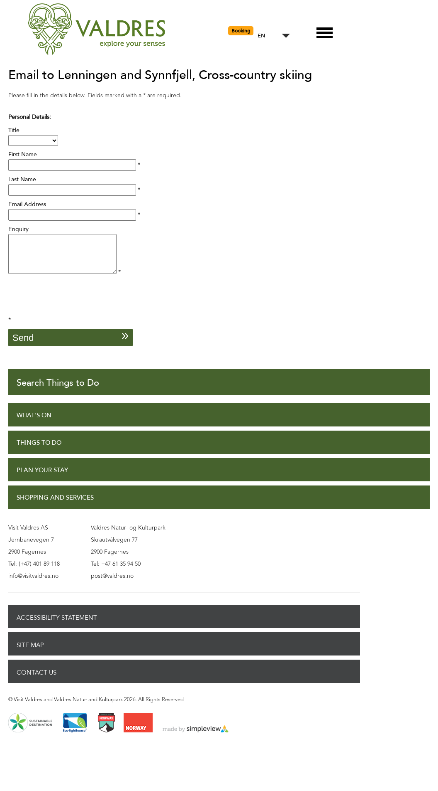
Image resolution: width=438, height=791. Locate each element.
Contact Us (36, 680)
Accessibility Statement (57, 625)
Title (13, 130)
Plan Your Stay (42, 478)
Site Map (30, 652)
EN (261, 36)
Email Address (27, 204)
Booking (240, 31)
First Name (22, 154)
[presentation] (71, 307)
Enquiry (18, 229)
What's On (34, 423)
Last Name (22, 179)
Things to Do (39, 450)
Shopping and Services (55, 505)
